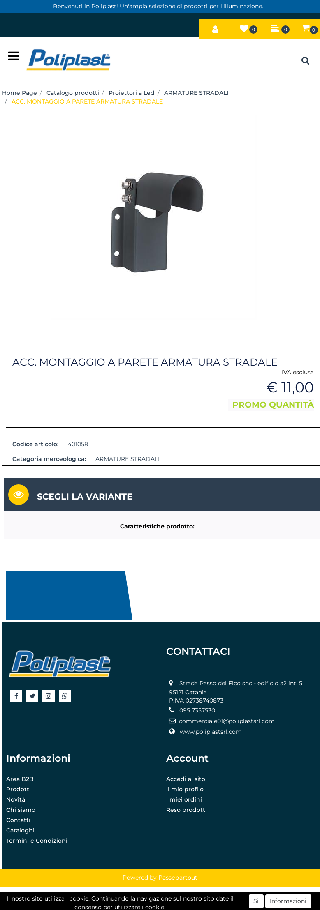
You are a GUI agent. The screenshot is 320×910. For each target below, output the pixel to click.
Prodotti (18, 789)
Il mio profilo (185, 789)
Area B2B (20, 779)
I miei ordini (184, 799)
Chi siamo (20, 809)
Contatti (18, 820)
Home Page (19, 93)
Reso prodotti (186, 809)
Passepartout (177, 877)
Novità (15, 799)
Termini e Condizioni (36, 840)
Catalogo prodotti (72, 93)
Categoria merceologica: (49, 459)
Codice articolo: (35, 444)
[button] (215, 27)
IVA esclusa (298, 372)
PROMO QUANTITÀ (273, 405)
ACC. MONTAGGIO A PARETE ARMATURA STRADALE (87, 101)
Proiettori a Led (132, 93)
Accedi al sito (185, 779)
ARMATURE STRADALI (196, 93)
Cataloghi (20, 830)
